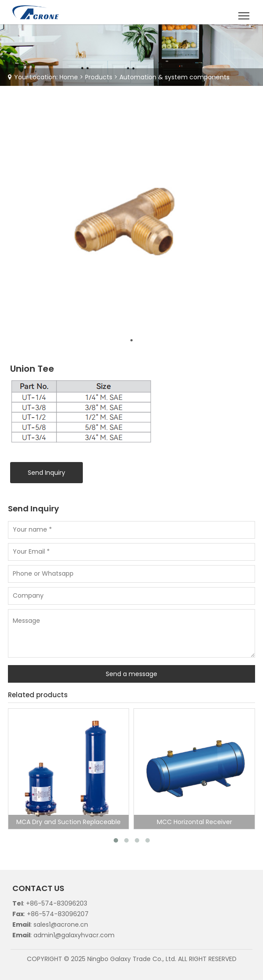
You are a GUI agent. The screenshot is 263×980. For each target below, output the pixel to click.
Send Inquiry (46, 472)
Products (98, 77)
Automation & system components (174, 77)
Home (68, 77)
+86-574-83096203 (56, 903)
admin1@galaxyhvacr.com (74, 935)
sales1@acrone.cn (60, 924)
